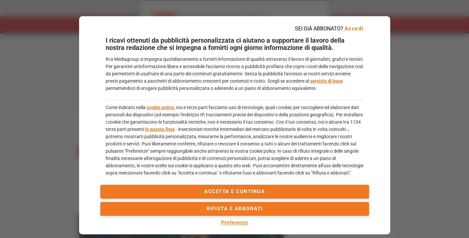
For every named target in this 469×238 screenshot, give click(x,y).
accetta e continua (234, 191)
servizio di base (326, 81)
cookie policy (160, 107)
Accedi (354, 28)
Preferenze (234, 222)
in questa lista (160, 129)
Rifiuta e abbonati (235, 209)
